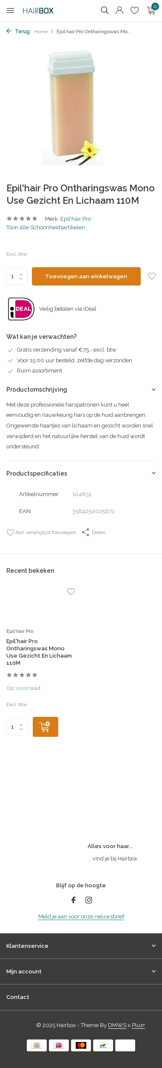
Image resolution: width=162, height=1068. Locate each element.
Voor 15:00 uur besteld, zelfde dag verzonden (69, 360)
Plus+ (138, 1025)
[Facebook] (73, 901)
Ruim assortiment (34, 370)
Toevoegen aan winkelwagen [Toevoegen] (86, 276)
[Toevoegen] (45, 727)
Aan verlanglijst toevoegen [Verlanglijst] (41, 532)
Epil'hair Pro (75, 219)
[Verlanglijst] (134, 11)
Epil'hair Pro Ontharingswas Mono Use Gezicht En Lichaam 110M (39, 652)
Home (44, 32)
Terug (18, 32)
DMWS (117, 1025)
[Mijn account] (119, 10)
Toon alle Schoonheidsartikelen (45, 227)
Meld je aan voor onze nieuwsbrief (81, 916)
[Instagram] (88, 901)
